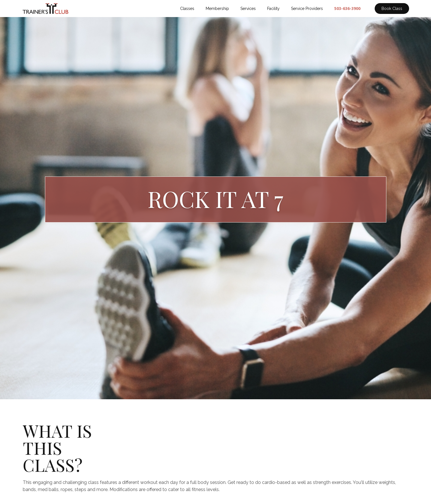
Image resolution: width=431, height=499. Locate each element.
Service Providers (307, 8)
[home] (45, 8)
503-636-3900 (347, 8)
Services (248, 8)
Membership (217, 8)
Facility (273, 8)
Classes (187, 8)
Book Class (391, 8)
